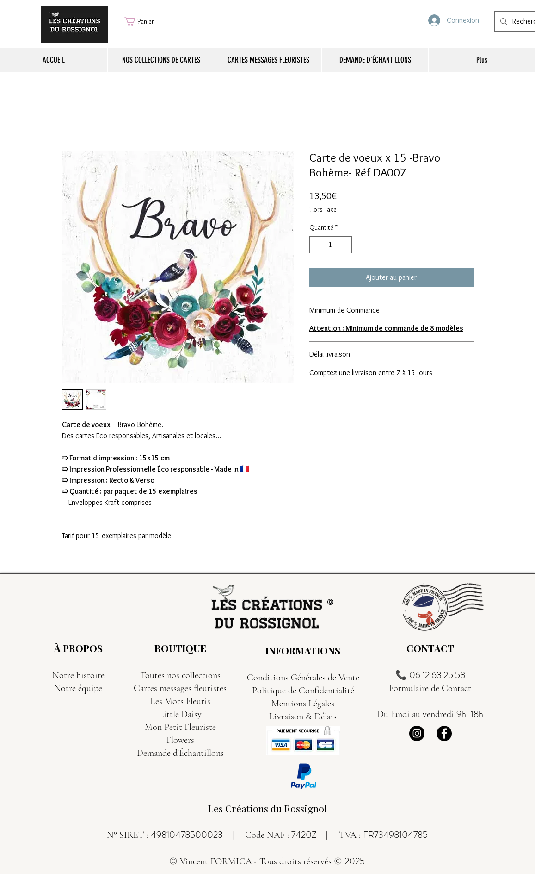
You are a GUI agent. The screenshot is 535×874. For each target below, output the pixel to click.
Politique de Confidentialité (303, 690)
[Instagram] (416, 733)
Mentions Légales (302, 703)
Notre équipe (78, 688)
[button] (145, 21)
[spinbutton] (330, 245)
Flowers (180, 740)
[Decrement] (316, 245)
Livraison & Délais (303, 716)
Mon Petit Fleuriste (180, 727)
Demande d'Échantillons (180, 753)
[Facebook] (444, 733)
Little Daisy (180, 714)
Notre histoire (78, 675)
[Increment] (345, 245)
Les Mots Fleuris (180, 701)
